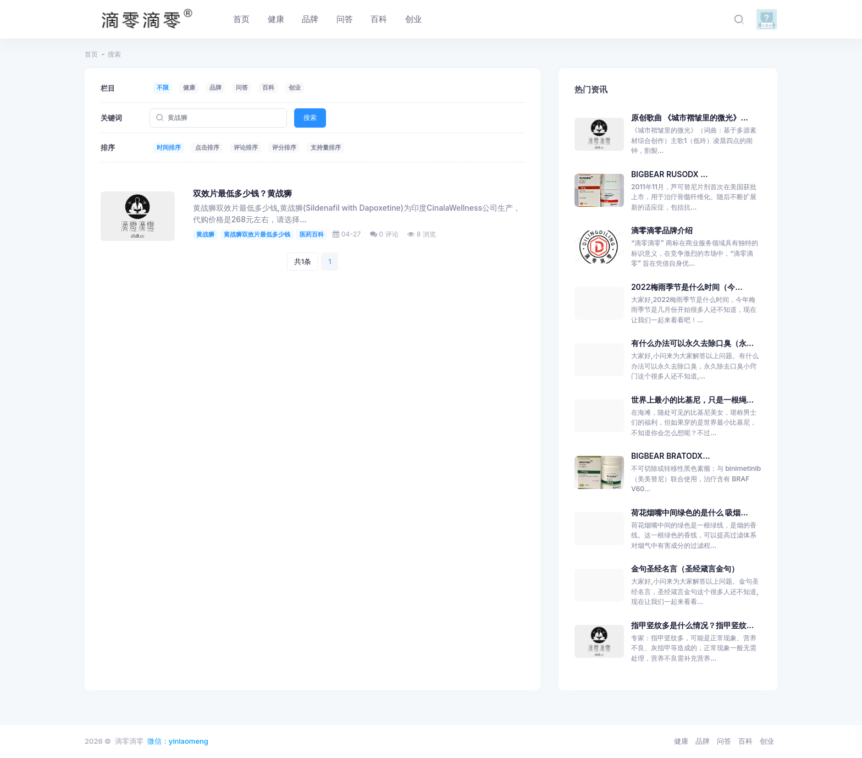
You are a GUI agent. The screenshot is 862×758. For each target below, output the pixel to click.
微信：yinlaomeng (177, 741)
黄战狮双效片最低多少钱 (257, 234)
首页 (91, 54)
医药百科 (312, 234)
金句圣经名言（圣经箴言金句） (685, 568)
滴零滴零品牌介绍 (662, 230)
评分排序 (284, 147)
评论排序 (246, 147)
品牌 (215, 87)
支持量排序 (326, 147)
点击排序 (207, 147)
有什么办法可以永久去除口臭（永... (692, 343)
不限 (163, 87)
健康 (189, 87)
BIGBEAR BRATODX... (670, 455)
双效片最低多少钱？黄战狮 (242, 194)
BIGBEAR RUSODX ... (669, 174)
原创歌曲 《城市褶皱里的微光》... (689, 117)
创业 (295, 87)
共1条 (302, 261)
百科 (268, 87)
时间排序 (169, 147)
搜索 (310, 117)
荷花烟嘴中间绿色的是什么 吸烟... (689, 512)
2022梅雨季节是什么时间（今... (687, 287)
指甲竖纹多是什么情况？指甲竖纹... (692, 625)
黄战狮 (205, 234)
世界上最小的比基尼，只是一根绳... (692, 399)
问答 (242, 87)
